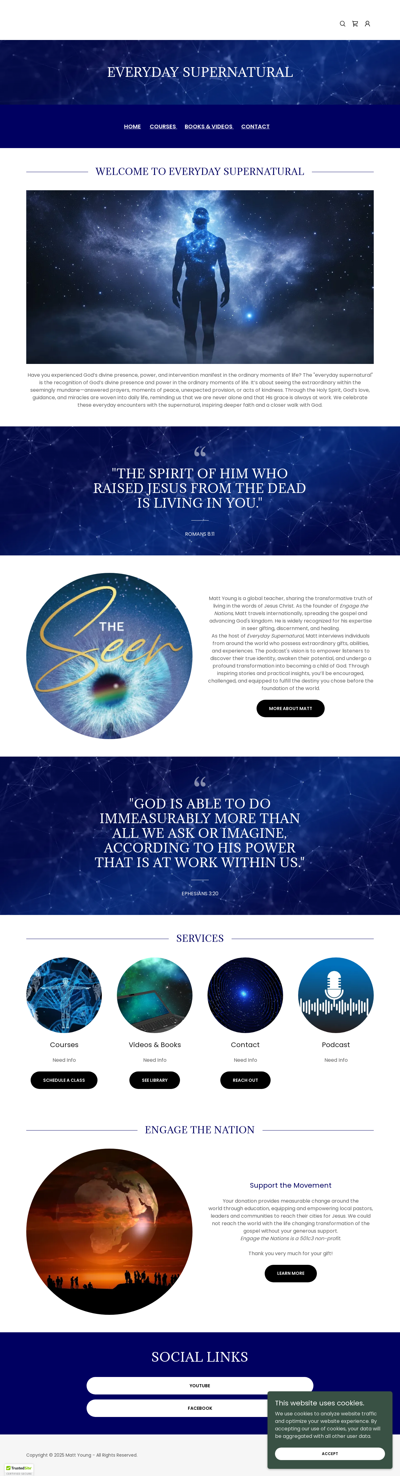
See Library (155, 1080)
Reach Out (245, 1080)
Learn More (290, 1273)
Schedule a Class (64, 1080)
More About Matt (290, 708)
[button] (367, 23)
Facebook (200, 1408)
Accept (330, 1453)
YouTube (200, 1386)
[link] (355, 23)
